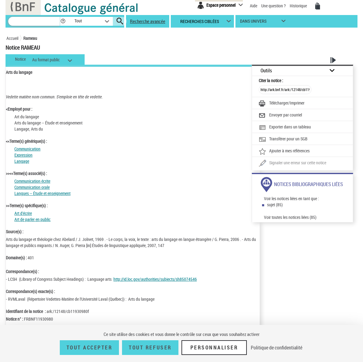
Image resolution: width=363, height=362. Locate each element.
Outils (266, 70)
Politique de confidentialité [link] (276, 347)
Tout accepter (90, 347)
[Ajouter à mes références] (284, 151)
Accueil (12, 38)
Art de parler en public (32, 219)
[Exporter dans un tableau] (285, 127)
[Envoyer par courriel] (280, 115)
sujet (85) (275, 205)
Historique (299, 6)
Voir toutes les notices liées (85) (290, 217)
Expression (23, 155)
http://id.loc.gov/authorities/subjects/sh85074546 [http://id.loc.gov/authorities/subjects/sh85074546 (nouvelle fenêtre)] (155, 279)
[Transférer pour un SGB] (283, 139)
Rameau (30, 38)
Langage (21, 161)
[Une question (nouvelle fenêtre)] (292, 163)
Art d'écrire (23, 213)
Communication (27, 149)
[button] (63, 21)
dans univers (253, 22)
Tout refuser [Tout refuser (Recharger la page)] (150, 347)
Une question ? (273, 6)
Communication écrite (32, 181)
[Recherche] (34, 21)
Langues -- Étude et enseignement (42, 193)
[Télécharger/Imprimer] (281, 103)
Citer (271, 80)
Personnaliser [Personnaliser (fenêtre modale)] (214, 347)
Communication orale (32, 187)
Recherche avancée (147, 21)
